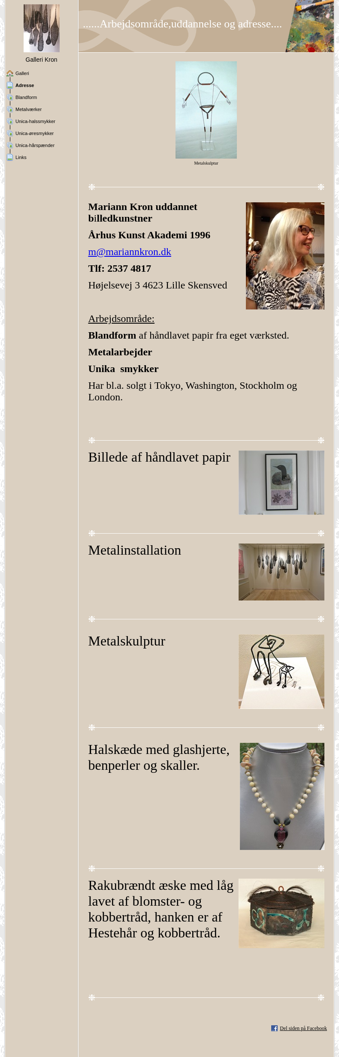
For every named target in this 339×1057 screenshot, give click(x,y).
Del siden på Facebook (303, 1028)
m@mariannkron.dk (129, 251)
